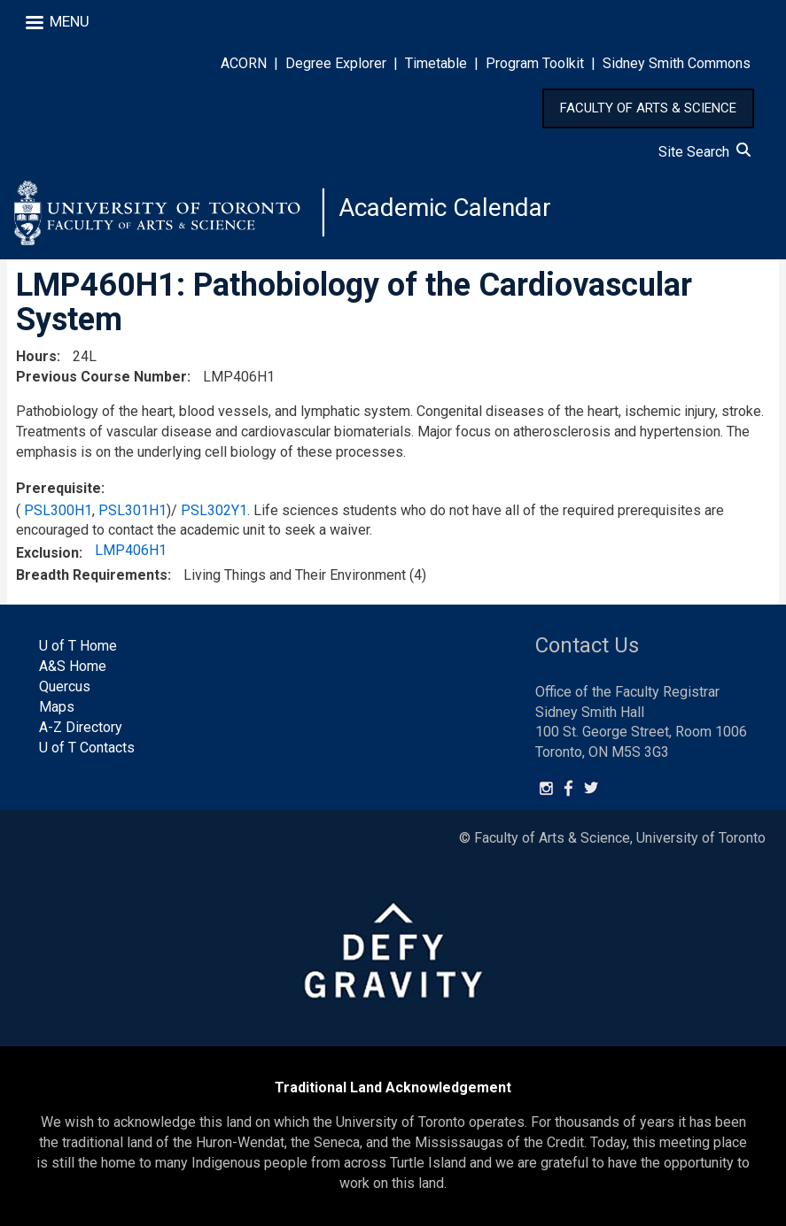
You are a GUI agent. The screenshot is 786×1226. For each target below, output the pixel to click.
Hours (36, 356)
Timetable (436, 63)
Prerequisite (58, 488)
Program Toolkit (535, 63)
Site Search (704, 151)
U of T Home (78, 645)
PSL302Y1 (214, 510)
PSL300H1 (58, 510)
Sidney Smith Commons (677, 63)
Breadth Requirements (91, 575)
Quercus (64, 686)
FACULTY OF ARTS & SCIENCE (648, 108)
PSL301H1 (132, 510)
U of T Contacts (87, 747)
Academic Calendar (445, 207)
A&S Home (72, 666)
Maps (56, 706)
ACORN (244, 63)
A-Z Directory (80, 727)
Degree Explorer (335, 63)
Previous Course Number (101, 376)
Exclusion (47, 552)
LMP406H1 (131, 550)
